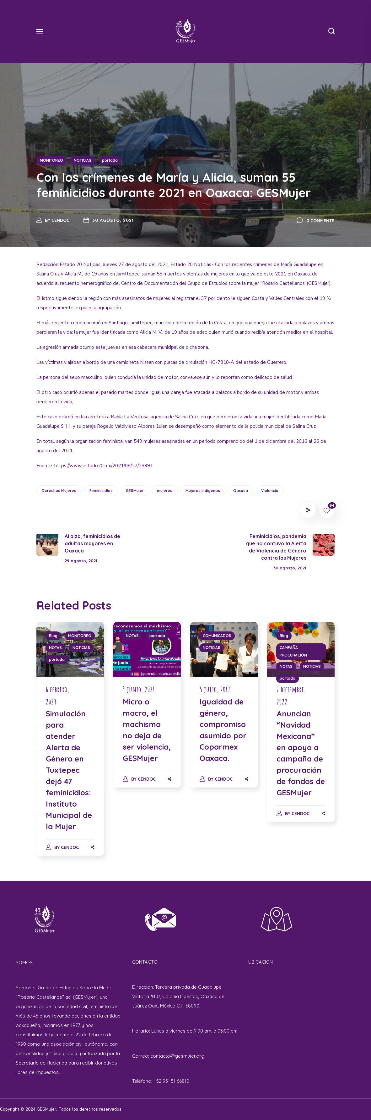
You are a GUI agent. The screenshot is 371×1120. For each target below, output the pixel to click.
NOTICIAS (82, 160)
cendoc (60, 220)
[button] (331, 31)
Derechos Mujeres (59, 490)
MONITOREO (51, 160)
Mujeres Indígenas (203, 490)
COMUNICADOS (217, 635)
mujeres (164, 490)
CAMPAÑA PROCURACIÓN (293, 651)
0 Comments (320, 220)
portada (110, 160)
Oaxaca (240, 490)
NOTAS (55, 647)
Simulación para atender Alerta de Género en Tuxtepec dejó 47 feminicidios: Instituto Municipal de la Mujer (69, 770)
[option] (70, 745)
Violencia (269, 490)
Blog (53, 635)
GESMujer (135, 490)
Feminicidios (101, 490)
